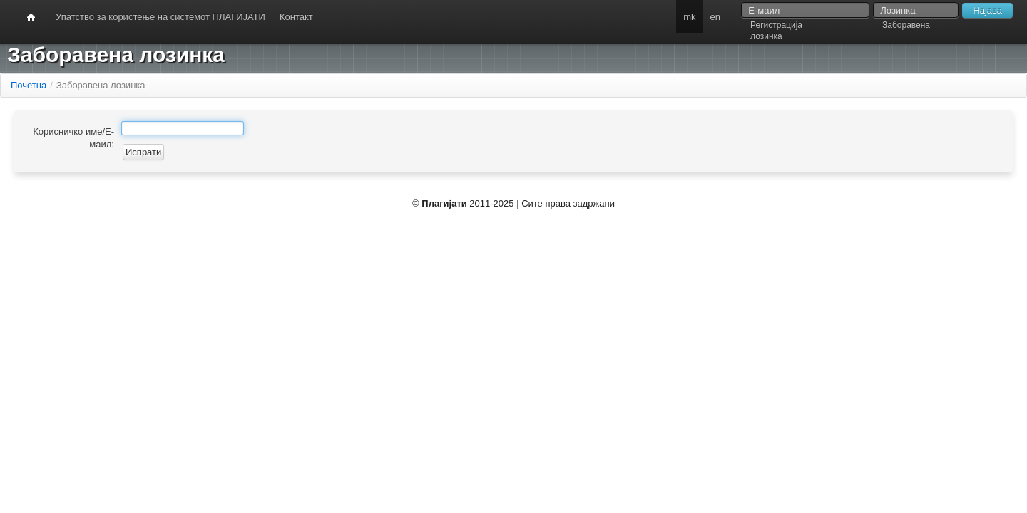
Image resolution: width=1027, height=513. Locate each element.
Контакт (296, 16)
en (715, 16)
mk (689, 16)
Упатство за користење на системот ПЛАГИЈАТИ (160, 16)
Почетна (28, 85)
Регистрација (776, 25)
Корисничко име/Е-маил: (73, 138)
